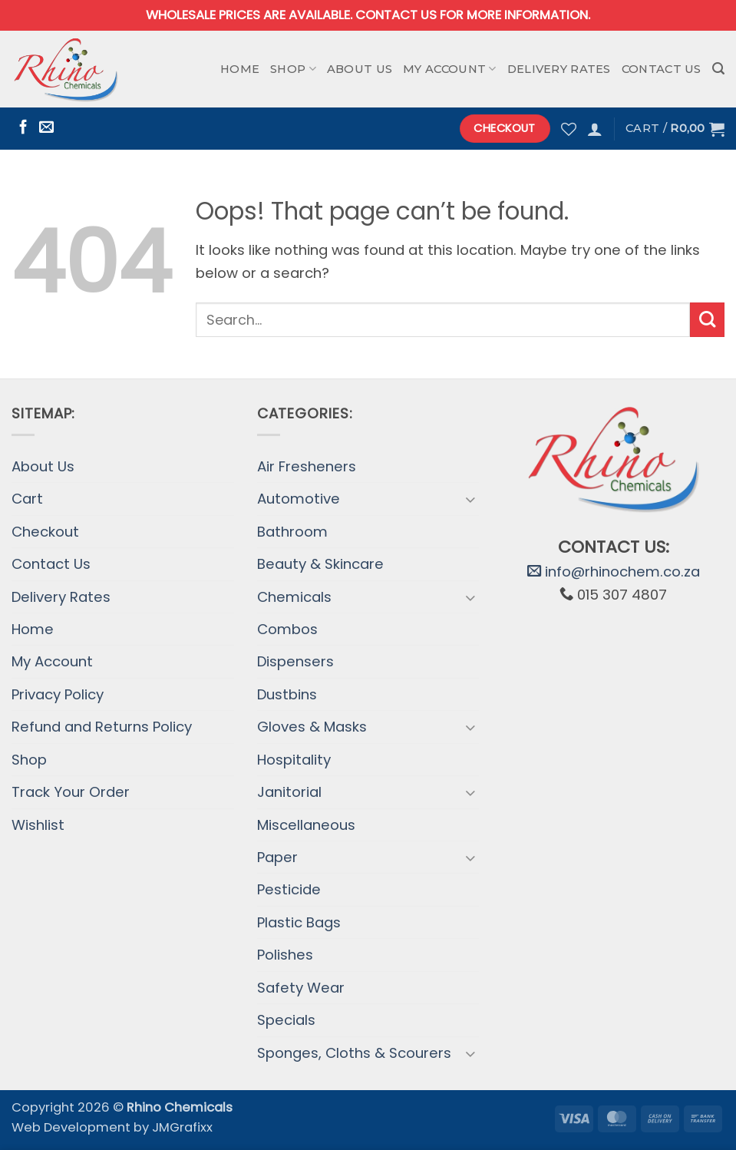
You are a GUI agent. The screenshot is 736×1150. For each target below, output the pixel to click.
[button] (718, 69)
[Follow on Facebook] (23, 128)
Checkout (45, 531)
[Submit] (707, 319)
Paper (277, 857)
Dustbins (287, 694)
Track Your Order (71, 791)
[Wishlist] (568, 129)
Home (239, 69)
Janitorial (289, 791)
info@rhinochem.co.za (613, 571)
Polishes (285, 954)
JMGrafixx (182, 1127)
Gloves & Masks (312, 726)
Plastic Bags (299, 922)
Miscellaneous (306, 824)
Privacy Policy (58, 694)
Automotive (298, 498)
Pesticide (289, 889)
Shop (293, 68)
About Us (359, 69)
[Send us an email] (46, 128)
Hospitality (294, 759)
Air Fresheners (306, 466)
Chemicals (294, 596)
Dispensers (295, 661)
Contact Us (661, 69)
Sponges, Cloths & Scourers (354, 1052)
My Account (449, 68)
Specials (286, 1019)
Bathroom (292, 531)
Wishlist (38, 824)
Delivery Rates (559, 69)
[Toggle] (469, 499)
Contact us (396, 15)
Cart (27, 498)
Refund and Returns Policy (102, 726)
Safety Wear (301, 987)
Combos (287, 629)
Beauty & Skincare (320, 563)
